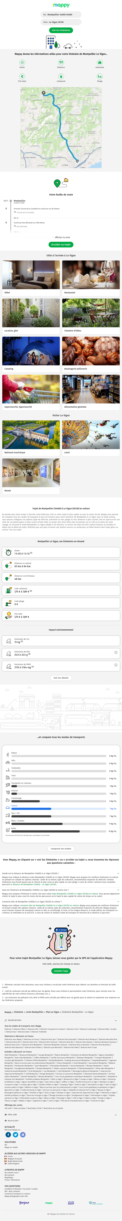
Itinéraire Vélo (33, 1029)
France (9, 1156)
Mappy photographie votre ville (16, 1196)
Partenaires (15, 1180)
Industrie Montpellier (29, 1076)
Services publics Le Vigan (14, 1087)
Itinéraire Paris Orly (30, 1042)
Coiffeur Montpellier (41, 1058)
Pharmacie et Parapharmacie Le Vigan (75, 1101)
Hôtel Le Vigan (56, 1079)
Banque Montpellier (46, 1076)
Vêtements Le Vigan (108, 1093)
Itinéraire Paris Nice (66, 1042)
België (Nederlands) (14, 1161)
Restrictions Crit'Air (35, 1108)
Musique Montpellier (94, 1066)
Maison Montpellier (62, 1055)
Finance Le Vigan (11, 1101)
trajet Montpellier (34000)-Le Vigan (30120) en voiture (75, 894)
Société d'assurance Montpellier (63, 1058)
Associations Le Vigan (96, 1085)
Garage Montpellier (46, 1055)
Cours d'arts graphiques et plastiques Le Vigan (96, 1087)
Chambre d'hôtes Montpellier (36, 1060)
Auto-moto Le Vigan (52, 1082)
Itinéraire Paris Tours (12, 1045)
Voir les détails (61, 678)
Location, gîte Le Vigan (28, 1085)
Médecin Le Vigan (31, 1087)
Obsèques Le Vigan (107, 1082)
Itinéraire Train (72, 1029)
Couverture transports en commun (17, 1194)
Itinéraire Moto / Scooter (107, 1029)
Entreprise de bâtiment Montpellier (84, 1055)
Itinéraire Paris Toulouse (48, 1042)
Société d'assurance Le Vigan (87, 1082)
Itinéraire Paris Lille (13, 1042)
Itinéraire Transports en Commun (52, 1029)
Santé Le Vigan (80, 1085)
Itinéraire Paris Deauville (67, 1039)
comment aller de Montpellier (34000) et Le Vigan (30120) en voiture (49, 905)
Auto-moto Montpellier (23, 1058)
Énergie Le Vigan (104, 1098)
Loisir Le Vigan (54, 1101)
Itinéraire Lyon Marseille (53, 1047)
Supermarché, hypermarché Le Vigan (85, 1093)
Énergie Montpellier (47, 1074)
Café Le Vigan (78, 1098)
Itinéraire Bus (11, 1032)
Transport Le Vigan (11, 1085)
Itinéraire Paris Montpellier (32, 1045)
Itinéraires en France (31, 1039)
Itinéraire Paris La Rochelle (79, 1045)
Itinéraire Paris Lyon (48, 1039)
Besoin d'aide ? (12, 1121)
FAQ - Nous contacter (12, 1191)
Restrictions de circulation (53, 1108)
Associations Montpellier (98, 1063)
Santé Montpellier (80, 1063)
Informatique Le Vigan (99, 1095)
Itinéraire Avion (23, 1032)
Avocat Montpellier (78, 1066)
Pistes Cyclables (20, 1108)
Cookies (35, 1189)
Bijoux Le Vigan (49, 1098)
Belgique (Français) (13, 1159)
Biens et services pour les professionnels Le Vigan (58, 1087)
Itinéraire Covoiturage (88, 1029)
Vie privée (26, 1189)
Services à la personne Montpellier (69, 1074)
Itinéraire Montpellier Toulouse (55, 1045)
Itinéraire (8, 1029)
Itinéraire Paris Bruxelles (100, 1045)
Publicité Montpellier (86, 1068)
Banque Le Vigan (104, 1090)
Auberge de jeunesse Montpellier (77, 1060)
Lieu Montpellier (50, 1071)
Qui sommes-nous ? (12, 1173)
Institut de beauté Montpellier (16, 1071)
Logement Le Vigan (40, 1101)
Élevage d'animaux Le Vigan (60, 1095)
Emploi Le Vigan (90, 1098)
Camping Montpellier (99, 1060)
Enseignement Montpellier (25, 1068)
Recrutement (9, 1175)
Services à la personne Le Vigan (55, 1090)
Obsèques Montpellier (85, 1058)
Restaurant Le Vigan (71, 1079)
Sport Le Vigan (110, 1085)
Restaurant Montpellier (28, 1055)
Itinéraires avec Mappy (13, 1039)
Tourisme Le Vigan (98, 1101)
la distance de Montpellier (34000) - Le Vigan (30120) (33, 884)
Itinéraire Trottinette (39, 1032)
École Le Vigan (50, 1093)
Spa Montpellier (100, 1076)
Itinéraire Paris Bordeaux (87, 1039)
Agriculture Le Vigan (12, 1090)
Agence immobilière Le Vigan (32, 1082)
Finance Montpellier (64, 1063)
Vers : (53, 22)
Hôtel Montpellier (11, 1055)
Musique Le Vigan (63, 1093)
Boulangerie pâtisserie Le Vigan (16, 1093)
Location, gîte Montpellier (14, 1060)
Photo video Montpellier (105, 1068)
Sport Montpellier (41, 1066)
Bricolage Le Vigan (64, 1098)
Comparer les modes (61, 848)
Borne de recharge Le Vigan (37, 1095)
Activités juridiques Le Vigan (15, 1095)
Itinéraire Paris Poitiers (33, 1047)
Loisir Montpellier (64, 1071)
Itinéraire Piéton (19, 1029)
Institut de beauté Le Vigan (31, 1090)
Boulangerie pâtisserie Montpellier (86, 1071)
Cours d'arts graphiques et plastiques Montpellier (73, 1076)
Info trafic (8, 1108)
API (6, 1145)
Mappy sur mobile (11, 1147)
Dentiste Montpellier (44, 1068)
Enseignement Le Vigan (80, 1095)
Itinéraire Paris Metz (71, 1047)
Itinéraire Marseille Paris (108, 1039)
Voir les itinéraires (61, 30)
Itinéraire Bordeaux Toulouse (105, 1042)
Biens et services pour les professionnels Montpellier (35, 1063)
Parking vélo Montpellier (24, 1066)
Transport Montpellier (103, 1058)
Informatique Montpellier (59, 1066)
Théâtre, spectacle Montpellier (65, 1068)
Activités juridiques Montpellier (37, 1079)
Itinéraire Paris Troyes (89, 1047)
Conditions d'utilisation (13, 1189)
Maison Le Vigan (100, 1079)
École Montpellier (35, 1071)
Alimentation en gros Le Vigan (31, 1098)
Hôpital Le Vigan (25, 1101)
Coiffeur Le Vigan (68, 1082)
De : (57, 14)
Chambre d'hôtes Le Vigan (48, 1085)
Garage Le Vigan (86, 1079)
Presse (7, 1180)
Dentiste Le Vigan (36, 1093)
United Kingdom (12, 1164)
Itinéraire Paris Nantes (84, 1042)
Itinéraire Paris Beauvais (14, 1047)
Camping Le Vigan (66, 1085)
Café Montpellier (32, 1074)
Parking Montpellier (56, 1060)
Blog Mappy (9, 1177)
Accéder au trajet (61, 244)
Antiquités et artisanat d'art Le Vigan (82, 1090)
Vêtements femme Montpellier (95, 1074)
